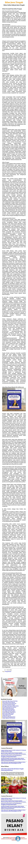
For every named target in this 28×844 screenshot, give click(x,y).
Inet (9, 709)
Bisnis (13, 718)
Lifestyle (8, 712)
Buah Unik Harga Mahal (8, 713)
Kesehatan (4, 716)
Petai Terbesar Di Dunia (7, 714)
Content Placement (14, 837)
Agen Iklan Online (14, 706)
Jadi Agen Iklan (6, 706)
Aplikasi (8, 718)
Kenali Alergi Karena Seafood (9, 707)
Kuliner (14, 712)
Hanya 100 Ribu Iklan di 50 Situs (9, 701)
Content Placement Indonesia (9, 703)
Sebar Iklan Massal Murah (8, 702)
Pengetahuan (8, 671)
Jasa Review (5, 704)
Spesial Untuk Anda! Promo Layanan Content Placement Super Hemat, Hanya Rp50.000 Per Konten (13, 753)
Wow (11, 718)
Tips (11, 712)
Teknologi (10, 716)
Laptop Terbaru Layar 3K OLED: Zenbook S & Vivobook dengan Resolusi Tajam (13, 751)
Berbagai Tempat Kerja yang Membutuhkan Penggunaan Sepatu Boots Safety (11, 756)
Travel (3, 712)
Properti (6, 709)
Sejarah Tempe (11, 704)
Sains (14, 716)
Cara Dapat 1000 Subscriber (8, 710)
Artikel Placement (6, 715)
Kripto (3, 718)
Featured (12, 709)
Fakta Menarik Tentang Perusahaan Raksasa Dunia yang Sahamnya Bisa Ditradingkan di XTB (13, 763)
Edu (3, 709)
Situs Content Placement (8, 708)
